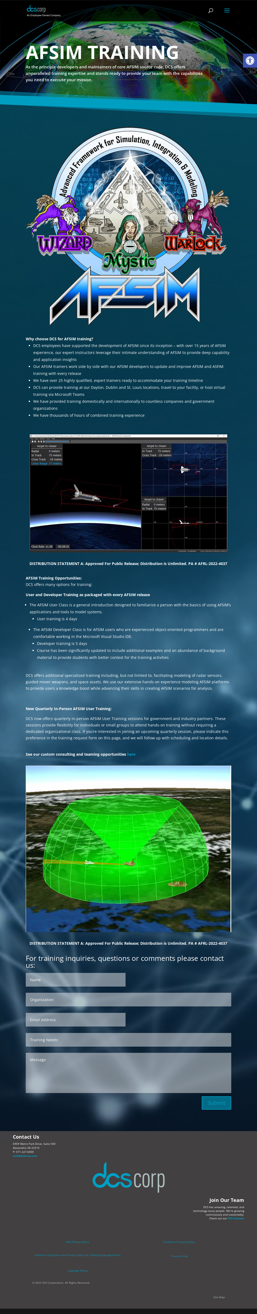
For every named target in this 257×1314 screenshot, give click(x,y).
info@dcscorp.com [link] (25, 1156)
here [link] (131, 754)
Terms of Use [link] (179, 1256)
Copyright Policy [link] (77, 1270)
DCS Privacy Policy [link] (77, 1242)
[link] (250, 61)
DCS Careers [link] (236, 1218)
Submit (216, 1102)
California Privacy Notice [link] (179, 1242)
